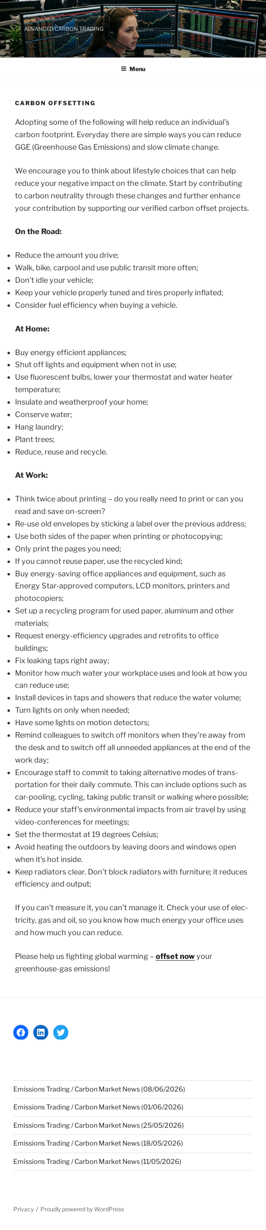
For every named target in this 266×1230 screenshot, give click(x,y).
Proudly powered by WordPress (82, 1209)
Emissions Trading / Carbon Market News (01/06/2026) (98, 1107)
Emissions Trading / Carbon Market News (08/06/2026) (99, 1089)
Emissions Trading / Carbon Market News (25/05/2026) (98, 1125)
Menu (133, 68)
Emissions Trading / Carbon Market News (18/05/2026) (98, 1143)
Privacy (23, 1209)
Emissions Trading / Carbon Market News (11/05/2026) (97, 1162)
